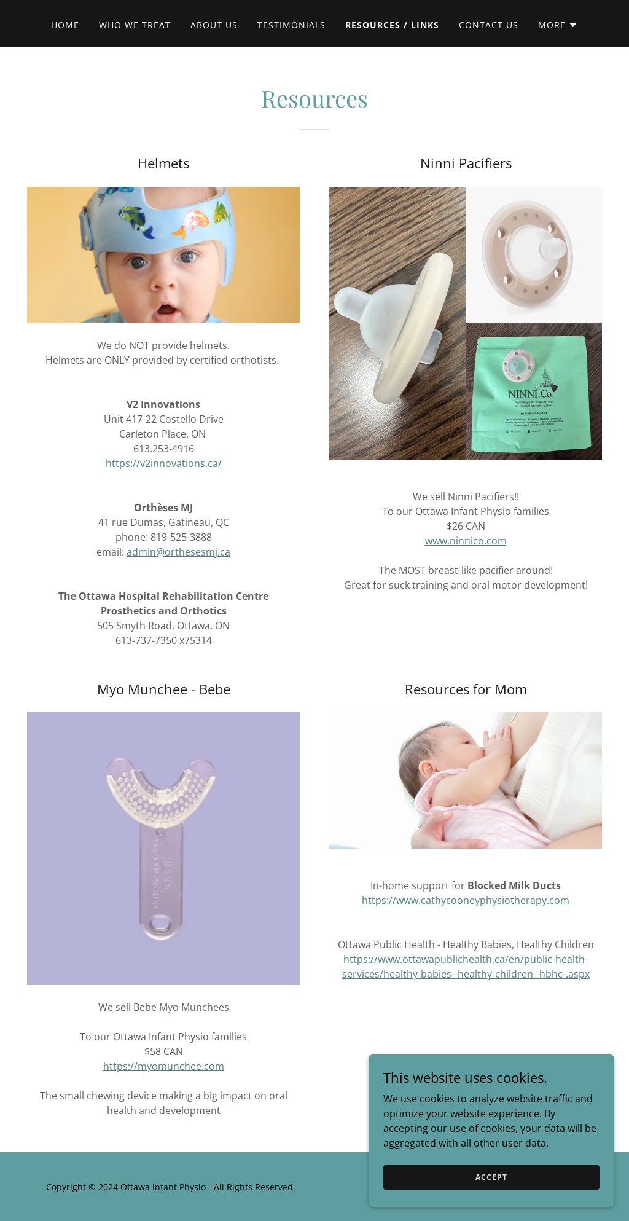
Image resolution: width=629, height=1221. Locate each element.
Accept (491, 1193)
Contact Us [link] (488, 25)
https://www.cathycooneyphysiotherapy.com (465, 900)
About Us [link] (214, 25)
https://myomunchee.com (163, 1066)
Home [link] (65, 25)
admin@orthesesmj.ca (178, 552)
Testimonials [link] (291, 25)
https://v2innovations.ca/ (164, 463)
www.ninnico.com (466, 541)
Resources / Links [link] (392, 25)
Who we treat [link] (135, 25)
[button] (558, 25)
